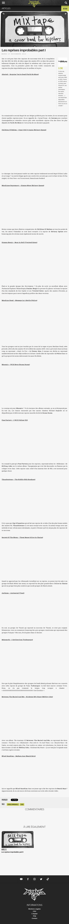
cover (21, 804)
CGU (34, 911)
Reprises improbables (13, 804)
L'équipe (35, 913)
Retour (65, 8)
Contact (34, 918)
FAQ (34, 916)
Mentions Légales (34, 909)
